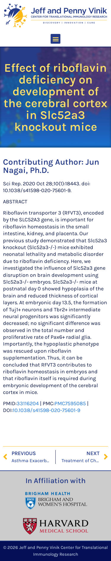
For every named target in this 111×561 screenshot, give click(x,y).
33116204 (28, 403)
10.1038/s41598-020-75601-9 (46, 410)
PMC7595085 (70, 403)
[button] (55, 39)
